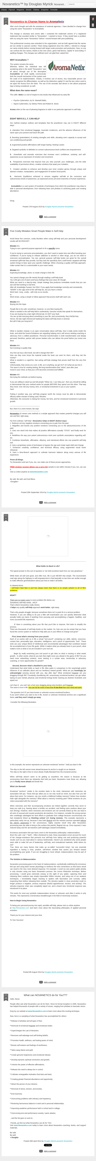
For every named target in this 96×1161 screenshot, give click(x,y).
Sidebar (36, 10)
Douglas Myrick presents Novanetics (59, 207)
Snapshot (44, 10)
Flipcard (12, 10)
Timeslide (54, 10)
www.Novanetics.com (37, 1011)
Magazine (20, 10)
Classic (4, 10)
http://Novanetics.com (20, 908)
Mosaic (28, 10)
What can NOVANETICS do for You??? (45, 995)
